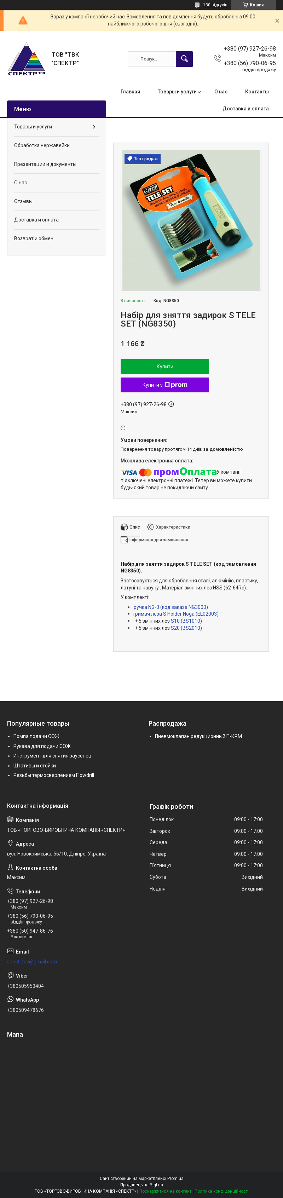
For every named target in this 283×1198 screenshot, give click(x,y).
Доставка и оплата (246, 108)
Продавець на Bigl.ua (141, 1184)
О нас (220, 91)
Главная (130, 91)
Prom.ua (175, 1178)
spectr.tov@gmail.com (32, 961)
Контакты (257, 91)
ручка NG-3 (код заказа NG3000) (171, 607)
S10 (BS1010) (186, 621)
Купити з (165, 385)
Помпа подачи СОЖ (36, 736)
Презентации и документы (45, 164)
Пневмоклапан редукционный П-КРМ (198, 736)
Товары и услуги (177, 91)
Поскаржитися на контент (165, 1191)
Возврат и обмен (33, 238)
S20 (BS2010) (186, 628)
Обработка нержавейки (42, 145)
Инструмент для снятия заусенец (52, 756)
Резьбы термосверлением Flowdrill (53, 775)
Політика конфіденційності (222, 1191)
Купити (165, 366)
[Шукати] (184, 59)
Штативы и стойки (34, 765)
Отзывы (23, 201)
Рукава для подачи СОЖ (42, 746)
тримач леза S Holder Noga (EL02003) (176, 614)
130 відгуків (215, 4)
